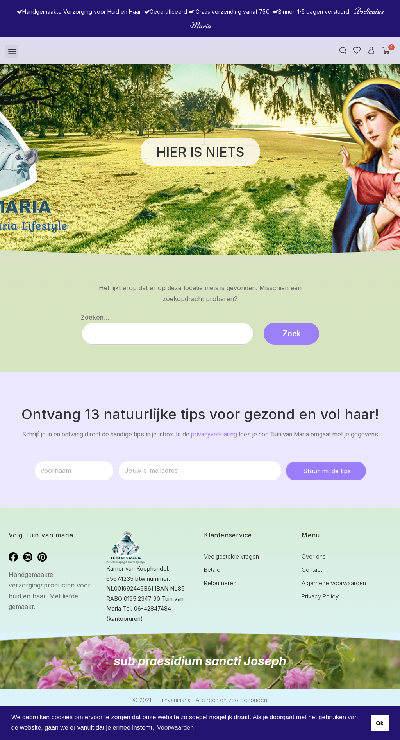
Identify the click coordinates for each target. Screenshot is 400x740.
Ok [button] (379, 723)
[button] (11, 51)
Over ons (314, 556)
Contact (312, 569)
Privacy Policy (320, 596)
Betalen (213, 569)
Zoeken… (95, 317)
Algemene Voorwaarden (334, 583)
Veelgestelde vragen (231, 556)
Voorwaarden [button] (175, 727)
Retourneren (220, 583)
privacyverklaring (214, 434)
